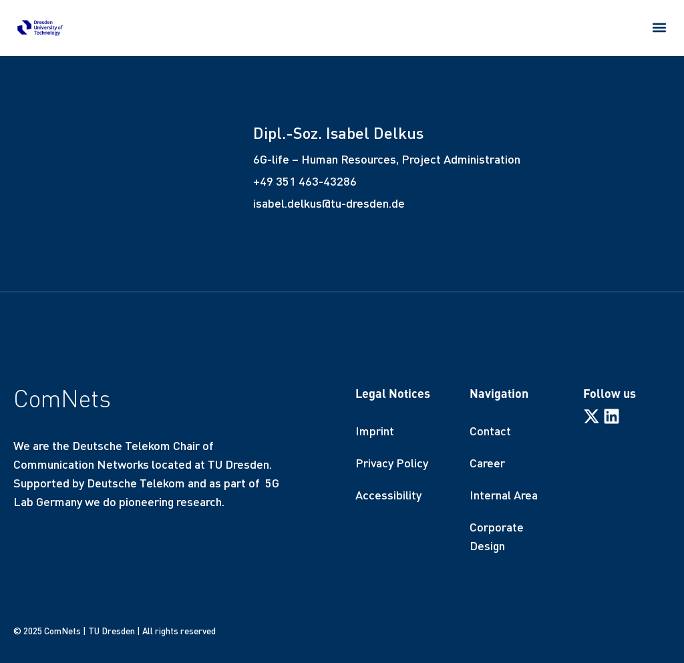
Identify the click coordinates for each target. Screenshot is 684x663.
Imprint (374, 430)
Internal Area (504, 494)
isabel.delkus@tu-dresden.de (329, 203)
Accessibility (388, 494)
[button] (660, 27)
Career (487, 462)
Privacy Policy (391, 462)
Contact (490, 430)
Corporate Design (497, 536)
